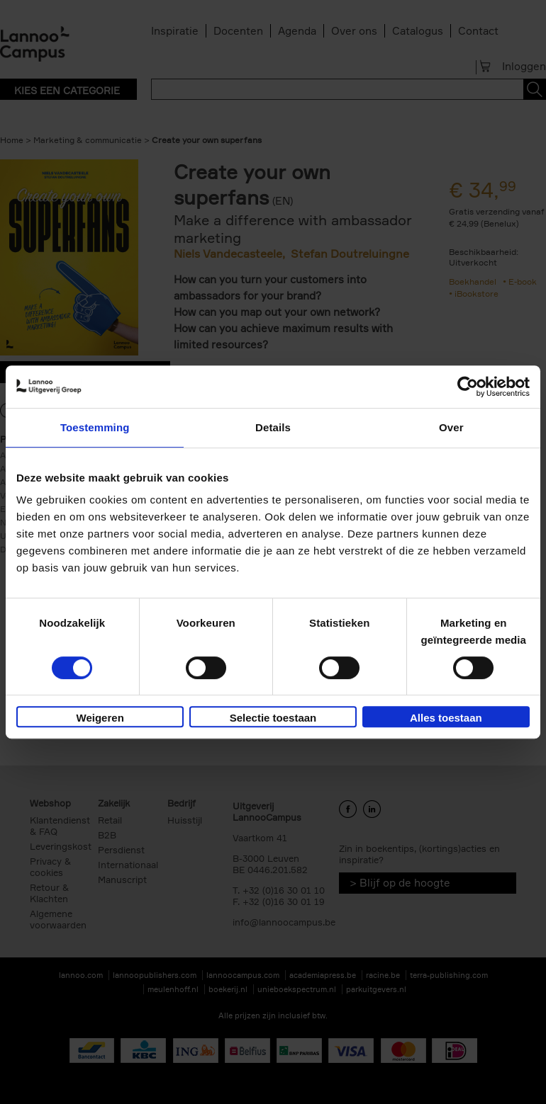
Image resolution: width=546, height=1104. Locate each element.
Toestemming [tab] (95, 427)
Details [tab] (273, 427)
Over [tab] (451, 427)
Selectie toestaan (273, 718)
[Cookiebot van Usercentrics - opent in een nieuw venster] (468, 386)
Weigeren (100, 718)
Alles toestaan (446, 718)
